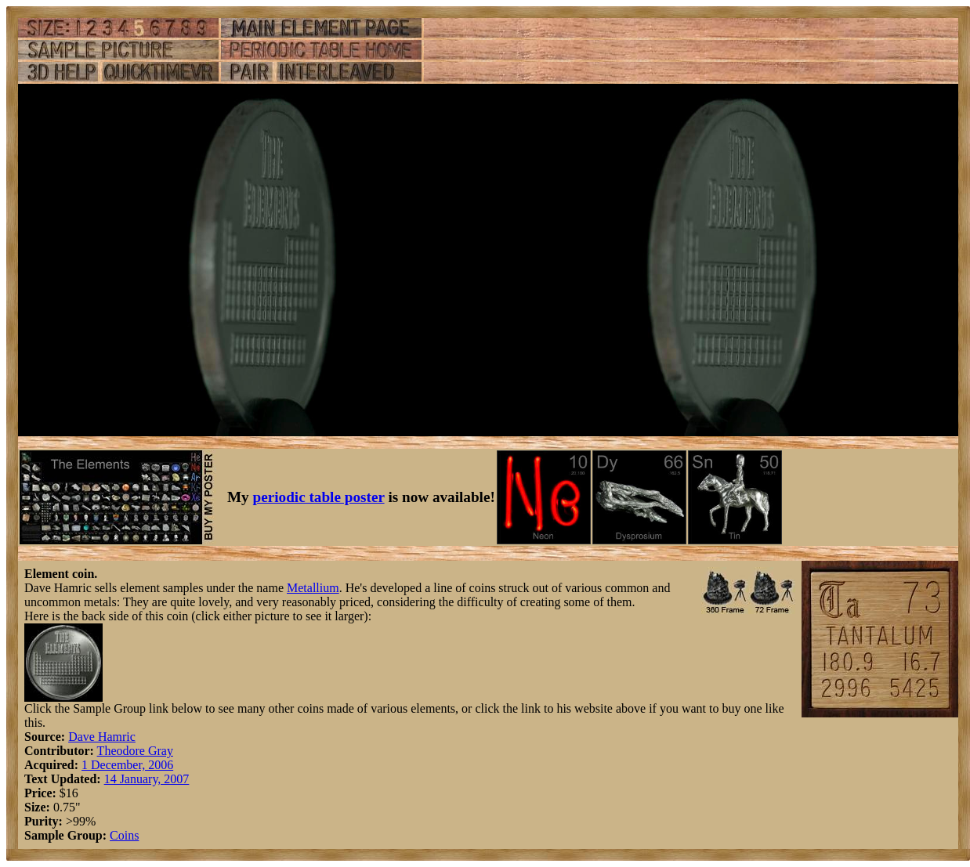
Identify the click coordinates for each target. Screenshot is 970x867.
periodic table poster (319, 497)
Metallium (313, 587)
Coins (124, 835)
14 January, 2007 (147, 779)
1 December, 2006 (127, 764)
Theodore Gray (135, 750)
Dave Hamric (102, 736)
